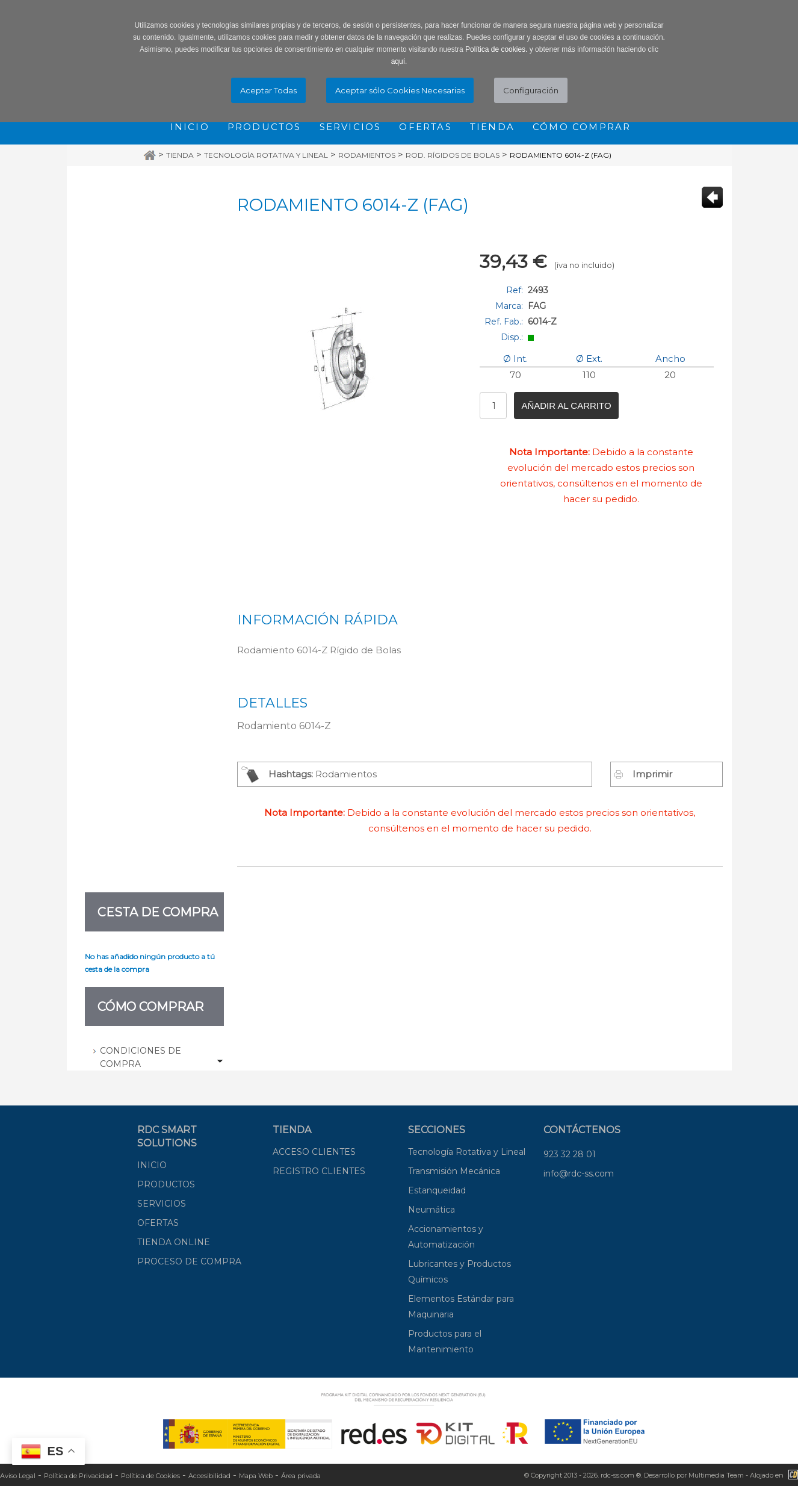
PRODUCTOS (166, 1184)
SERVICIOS (161, 1203)
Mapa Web (256, 1476)
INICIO (152, 1165)
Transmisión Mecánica (454, 1171)
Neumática (431, 1209)
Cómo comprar (582, 126)
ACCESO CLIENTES (314, 1151)
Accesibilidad (209, 1476)
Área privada (301, 1476)
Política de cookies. (496, 49)
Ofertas (425, 126)
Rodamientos (366, 155)
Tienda (492, 126)
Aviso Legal (18, 1476)
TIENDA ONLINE (173, 1242)
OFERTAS (158, 1222)
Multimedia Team (716, 1475)
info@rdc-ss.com (578, 1173)
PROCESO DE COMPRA (189, 1261)
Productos (264, 126)
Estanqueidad (437, 1190)
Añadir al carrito (566, 405)
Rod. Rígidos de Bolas (453, 155)
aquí (398, 61)
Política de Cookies (150, 1476)
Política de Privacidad (78, 1476)
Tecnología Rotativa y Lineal (266, 155)
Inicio (189, 126)
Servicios (351, 126)
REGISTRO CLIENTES (319, 1171)
